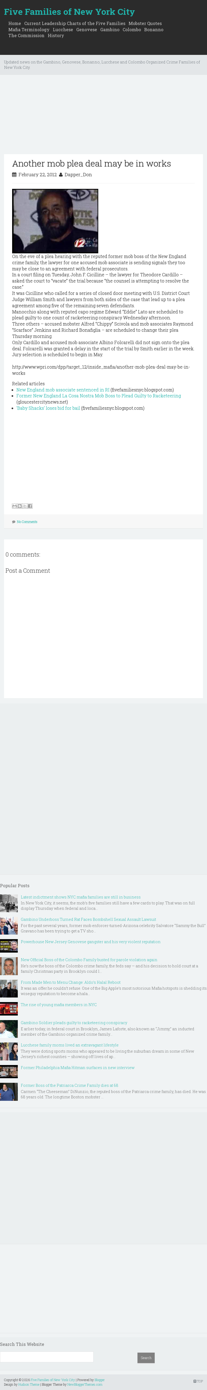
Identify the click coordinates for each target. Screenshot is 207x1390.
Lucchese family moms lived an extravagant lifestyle (70, 1045)
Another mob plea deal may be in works (91, 163)
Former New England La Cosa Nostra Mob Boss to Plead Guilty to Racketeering (98, 395)
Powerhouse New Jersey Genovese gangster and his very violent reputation (91, 941)
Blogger (100, 1380)
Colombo (132, 29)
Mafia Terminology (29, 29)
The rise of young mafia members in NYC (59, 1004)
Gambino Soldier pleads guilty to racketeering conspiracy (74, 1022)
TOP (198, 1381)
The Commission (26, 35)
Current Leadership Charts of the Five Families (74, 23)
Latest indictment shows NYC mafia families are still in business (81, 897)
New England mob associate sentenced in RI (62, 389)
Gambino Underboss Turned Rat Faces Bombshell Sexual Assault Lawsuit (88, 919)
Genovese (86, 29)
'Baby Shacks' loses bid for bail (48, 408)
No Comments (27, 521)
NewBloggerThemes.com (84, 1384)
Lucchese (63, 29)
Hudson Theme (28, 1384)
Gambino (109, 29)
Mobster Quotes (145, 23)
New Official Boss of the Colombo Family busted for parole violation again (89, 959)
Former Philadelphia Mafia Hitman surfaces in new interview (77, 1067)
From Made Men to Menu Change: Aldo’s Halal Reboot (70, 982)
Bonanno (153, 29)
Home (14, 23)
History (56, 35)
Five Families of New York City (69, 11)
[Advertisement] (103, 116)
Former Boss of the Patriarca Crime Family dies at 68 (69, 1085)
